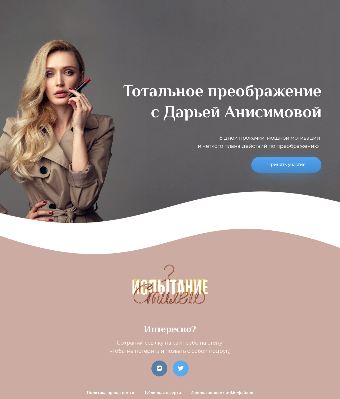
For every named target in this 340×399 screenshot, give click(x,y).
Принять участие (286, 164)
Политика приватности (111, 393)
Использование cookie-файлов (221, 393)
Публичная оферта (162, 393)
